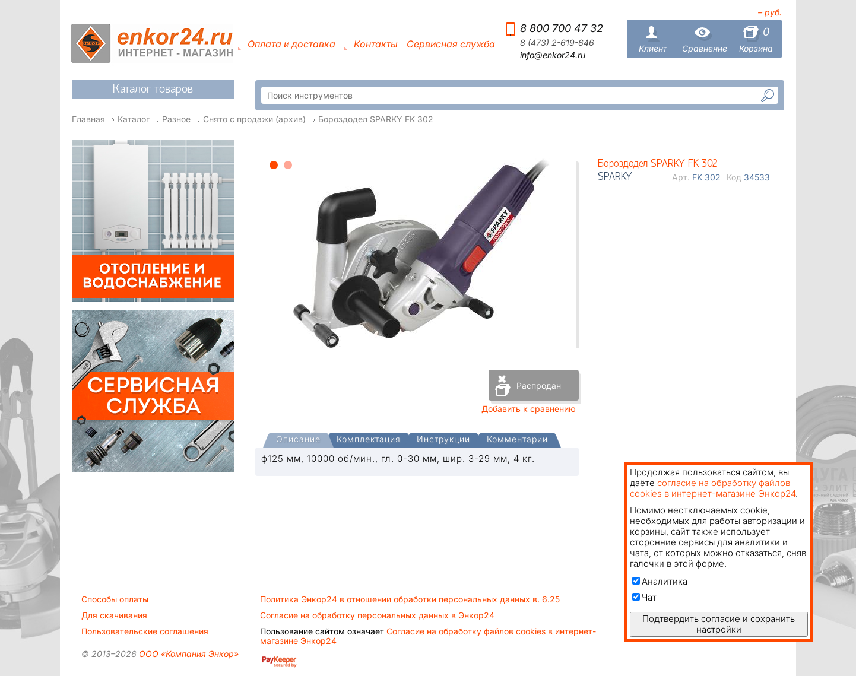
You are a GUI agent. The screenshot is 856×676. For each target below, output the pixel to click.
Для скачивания (114, 615)
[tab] (298, 440)
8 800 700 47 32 (561, 28)
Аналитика (659, 581)
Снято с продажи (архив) (254, 119)
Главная (88, 119)
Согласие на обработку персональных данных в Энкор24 (377, 615)
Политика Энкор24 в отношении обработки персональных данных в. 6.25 (410, 599)
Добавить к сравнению (528, 409)
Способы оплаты (114, 599)
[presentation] (298, 440)
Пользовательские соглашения (144, 631)
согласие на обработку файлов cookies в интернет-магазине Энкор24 (712, 488)
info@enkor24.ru (552, 55)
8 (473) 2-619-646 (557, 42)
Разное (176, 119)
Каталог (134, 119)
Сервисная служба (451, 44)
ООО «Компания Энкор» (188, 654)
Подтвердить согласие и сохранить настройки (718, 624)
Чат (644, 597)
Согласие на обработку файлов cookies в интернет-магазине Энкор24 (428, 636)
